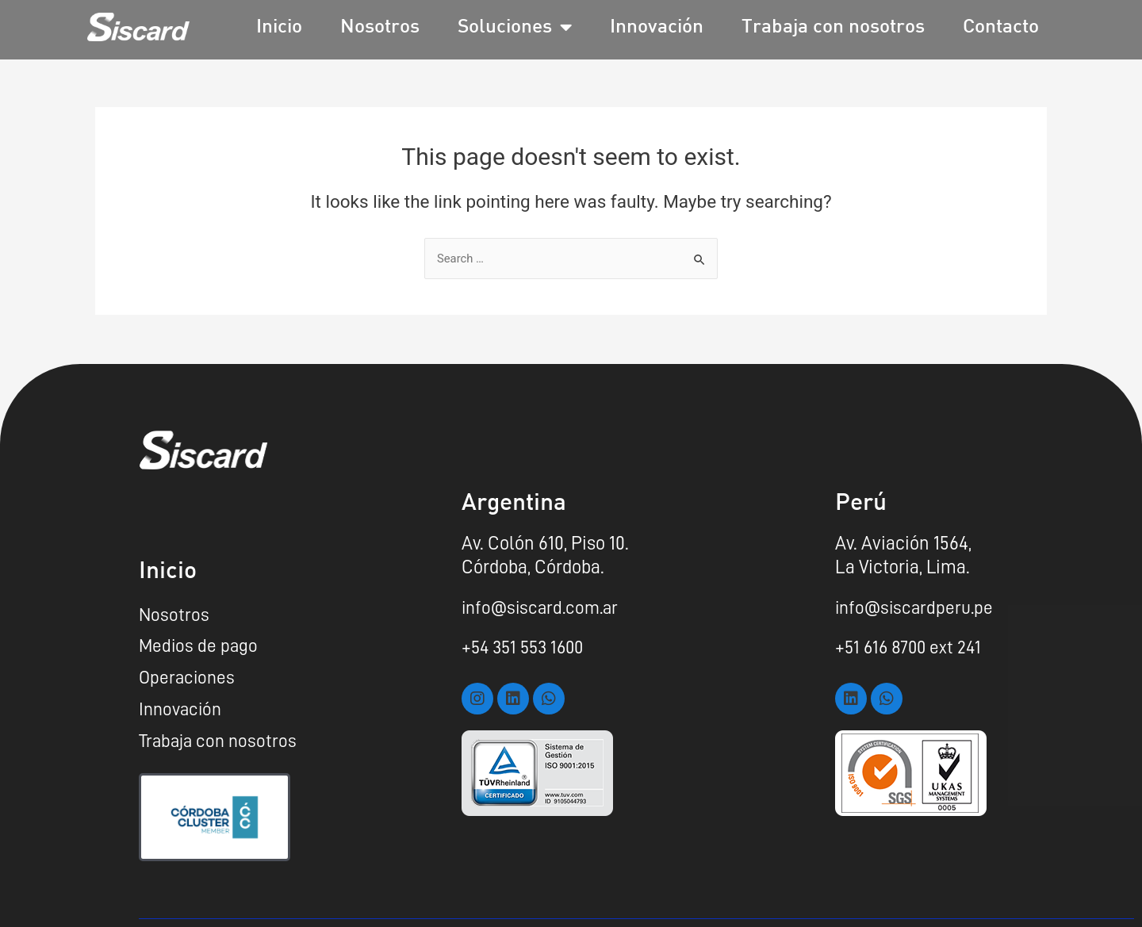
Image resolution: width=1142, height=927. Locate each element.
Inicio (279, 27)
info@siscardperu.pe (916, 605)
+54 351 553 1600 (526, 645)
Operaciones (188, 678)
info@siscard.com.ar (543, 605)
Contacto (1001, 27)
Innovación (656, 27)
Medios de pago (199, 645)
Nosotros (380, 27)
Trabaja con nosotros (833, 27)
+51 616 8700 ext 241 (910, 645)
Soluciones (515, 27)
